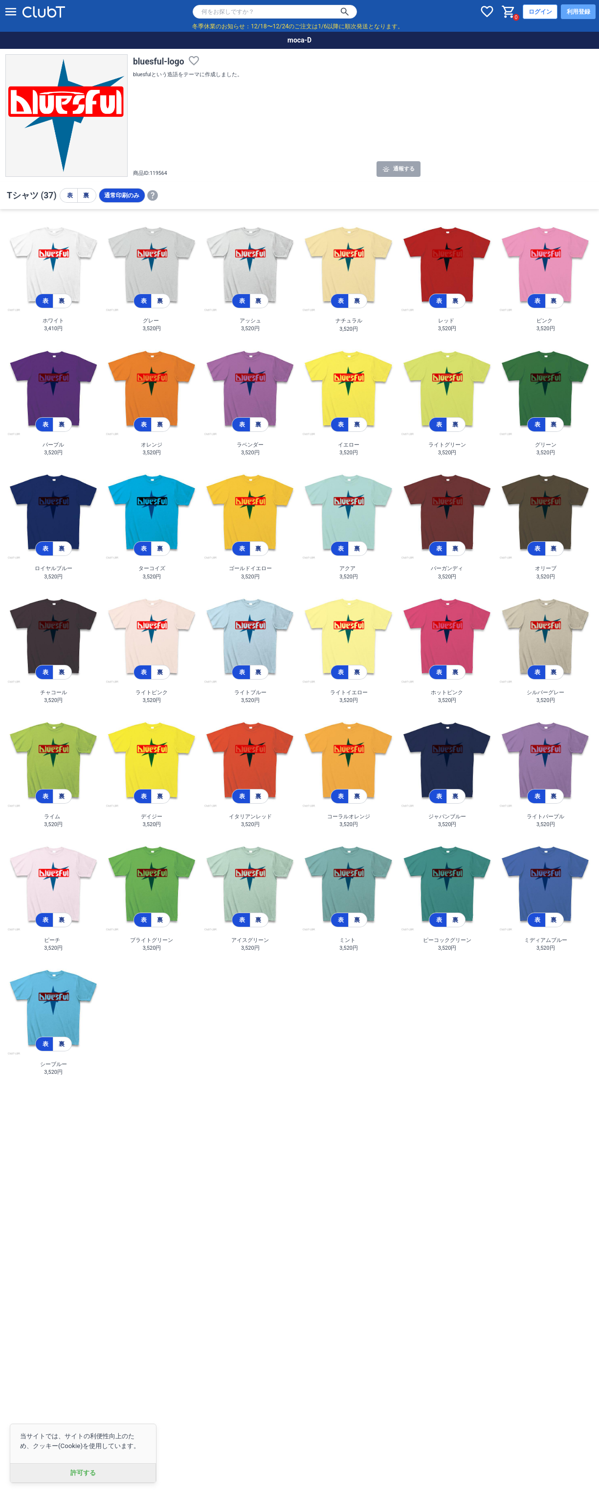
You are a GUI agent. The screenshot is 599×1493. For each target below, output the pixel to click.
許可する (83, 1472)
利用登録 (578, 11)
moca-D (299, 40)
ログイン (540, 11)
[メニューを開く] (10, 11)
